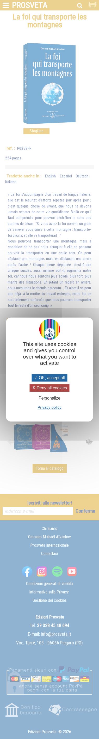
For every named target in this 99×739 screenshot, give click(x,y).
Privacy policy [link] (49, 407)
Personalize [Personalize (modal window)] (49, 398)
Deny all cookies (49, 388)
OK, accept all (49, 378)
